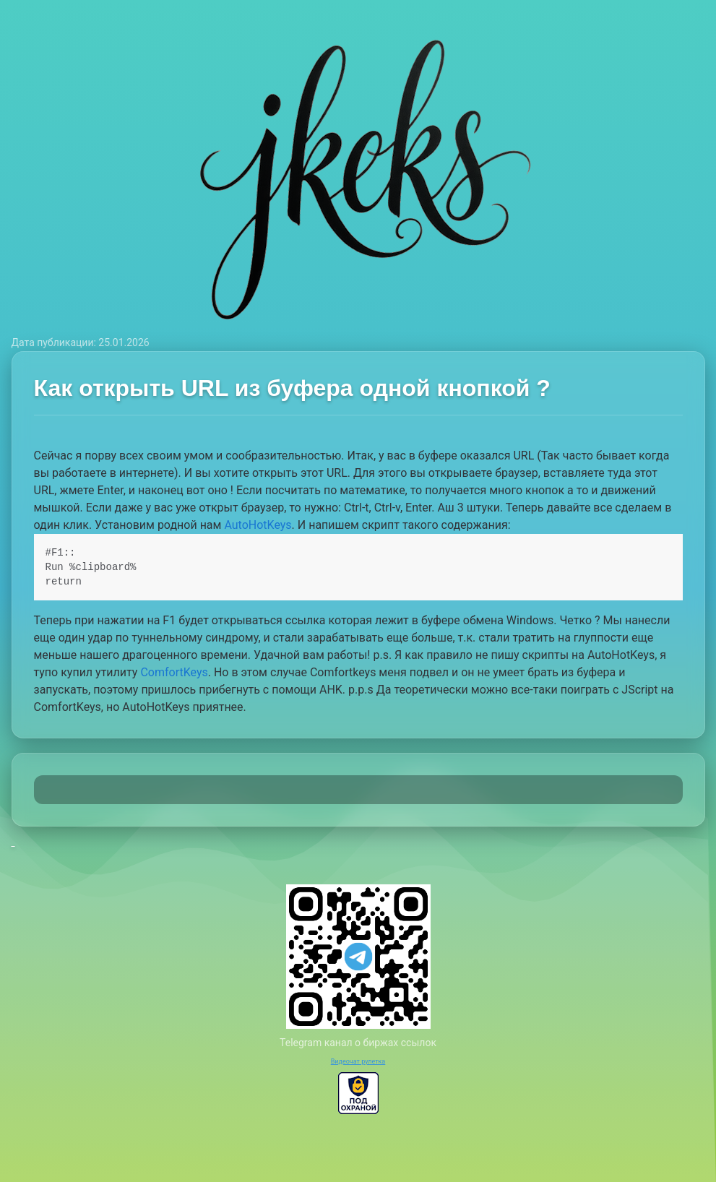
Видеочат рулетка (358, 1061)
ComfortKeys (173, 672)
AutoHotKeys (257, 525)
